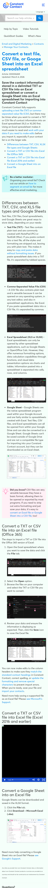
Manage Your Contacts (16, 47)
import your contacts (13, 691)
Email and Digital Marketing (16, 43)
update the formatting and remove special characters (23, 681)
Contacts (39, 43)
